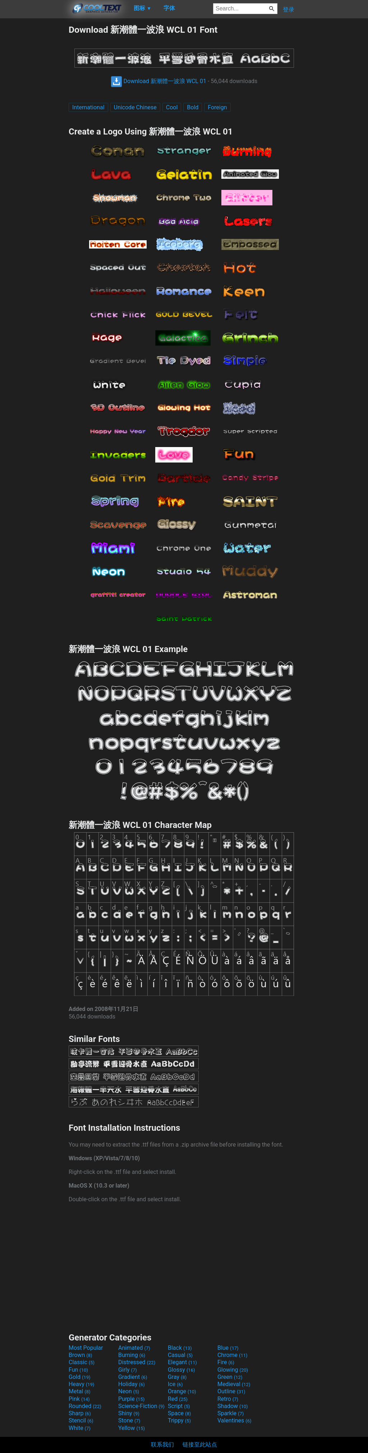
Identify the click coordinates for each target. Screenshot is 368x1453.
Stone (129, 1420)
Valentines (234, 1420)
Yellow (131, 1428)
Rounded (85, 1406)
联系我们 (162, 1444)
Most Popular (86, 1347)
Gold (80, 1377)
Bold (192, 107)
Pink (79, 1398)
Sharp (80, 1413)
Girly (127, 1369)
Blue (228, 1347)
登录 (288, 9)
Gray (177, 1377)
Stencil (81, 1420)
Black (180, 1347)
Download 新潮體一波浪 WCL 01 (158, 81)
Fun (78, 1369)
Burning (131, 1355)
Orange (182, 1391)
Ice (175, 1384)
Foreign (217, 107)
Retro (227, 1398)
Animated (134, 1347)
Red (178, 1398)
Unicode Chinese (135, 107)
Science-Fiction (141, 1406)
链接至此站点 (200, 1444)
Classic (82, 1362)
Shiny (128, 1413)
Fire (225, 1362)
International (88, 107)
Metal (80, 1391)
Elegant (182, 1362)
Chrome (232, 1355)
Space (179, 1413)
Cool (172, 107)
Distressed (136, 1362)
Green (230, 1377)
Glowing (232, 1369)
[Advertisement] (34, 132)
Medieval (233, 1384)
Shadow (232, 1406)
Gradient (132, 1377)
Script (179, 1406)
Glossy (181, 1369)
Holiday (131, 1384)
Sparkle (230, 1413)
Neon (128, 1391)
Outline (231, 1391)
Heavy (81, 1384)
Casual (180, 1355)
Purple (131, 1398)
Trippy (179, 1420)
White (80, 1428)
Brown (80, 1355)
